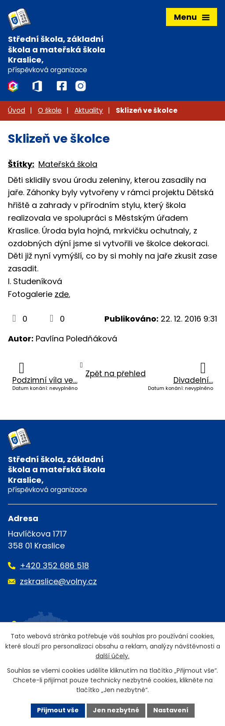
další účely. (112, 656)
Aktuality (88, 110)
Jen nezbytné (116, 710)
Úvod (16, 110)
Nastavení (170, 710)
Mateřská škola (67, 164)
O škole (50, 110)
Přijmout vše (58, 710)
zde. (62, 294)
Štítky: (21, 164)
